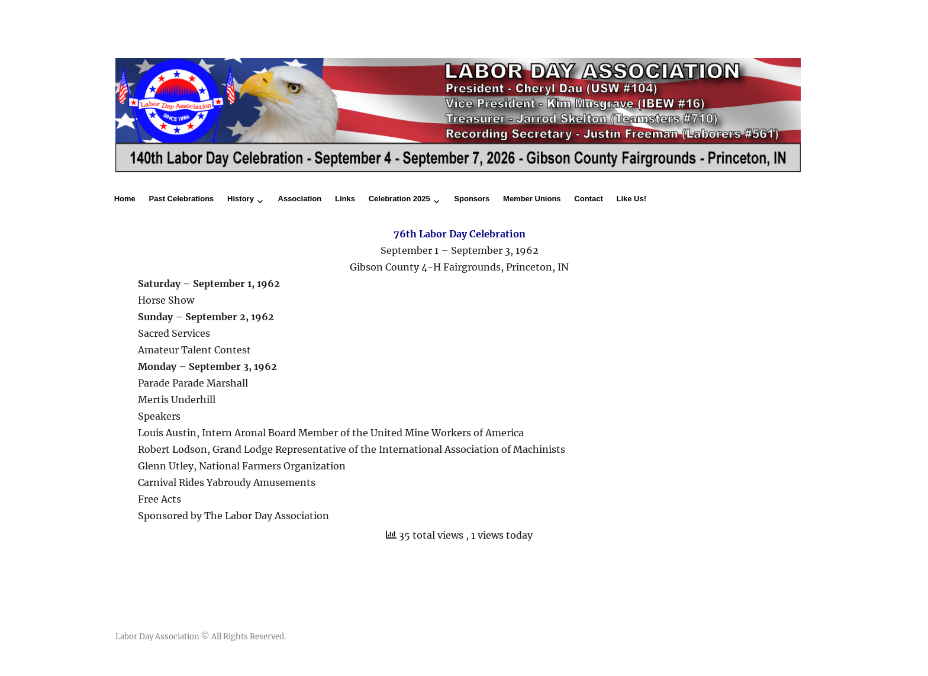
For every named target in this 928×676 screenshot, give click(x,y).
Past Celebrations (181, 198)
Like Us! (631, 198)
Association (300, 198)
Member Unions (532, 198)
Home (125, 198)
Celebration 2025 (399, 198)
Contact (588, 198)
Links (345, 198)
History (240, 198)
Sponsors (471, 198)
